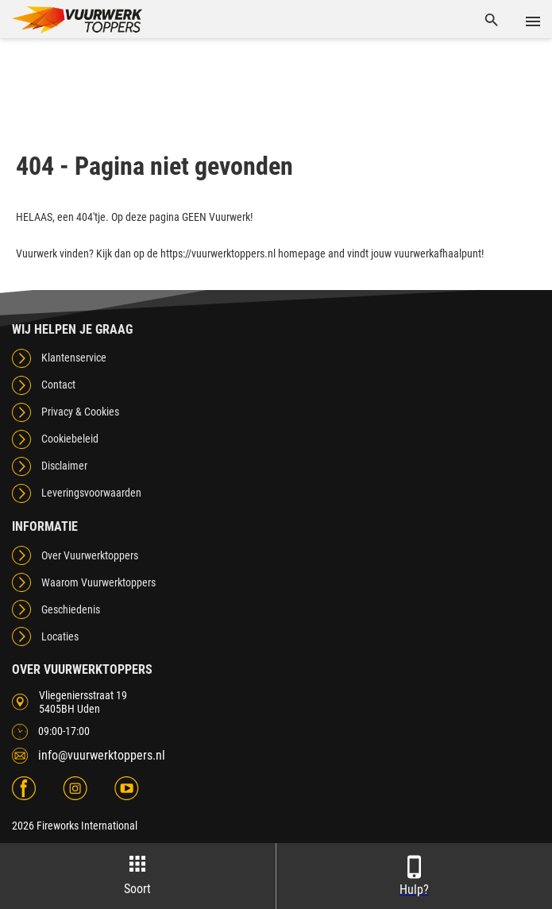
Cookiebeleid (69, 438)
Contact (58, 384)
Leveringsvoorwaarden (91, 492)
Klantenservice (73, 357)
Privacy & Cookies (80, 411)
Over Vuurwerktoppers (89, 555)
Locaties (60, 636)
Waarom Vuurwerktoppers (98, 582)
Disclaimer (64, 465)
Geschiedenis (70, 609)
